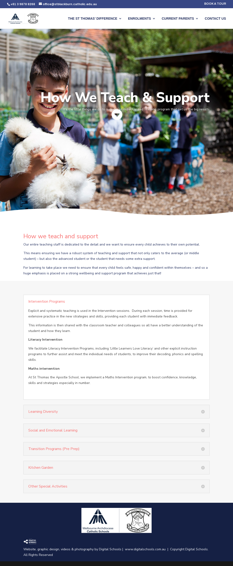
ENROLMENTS (139, 18)
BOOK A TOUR (215, 3)
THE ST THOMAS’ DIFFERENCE (92, 18)
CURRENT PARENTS (178, 18)
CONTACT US (215, 18)
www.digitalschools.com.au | (147, 549)
